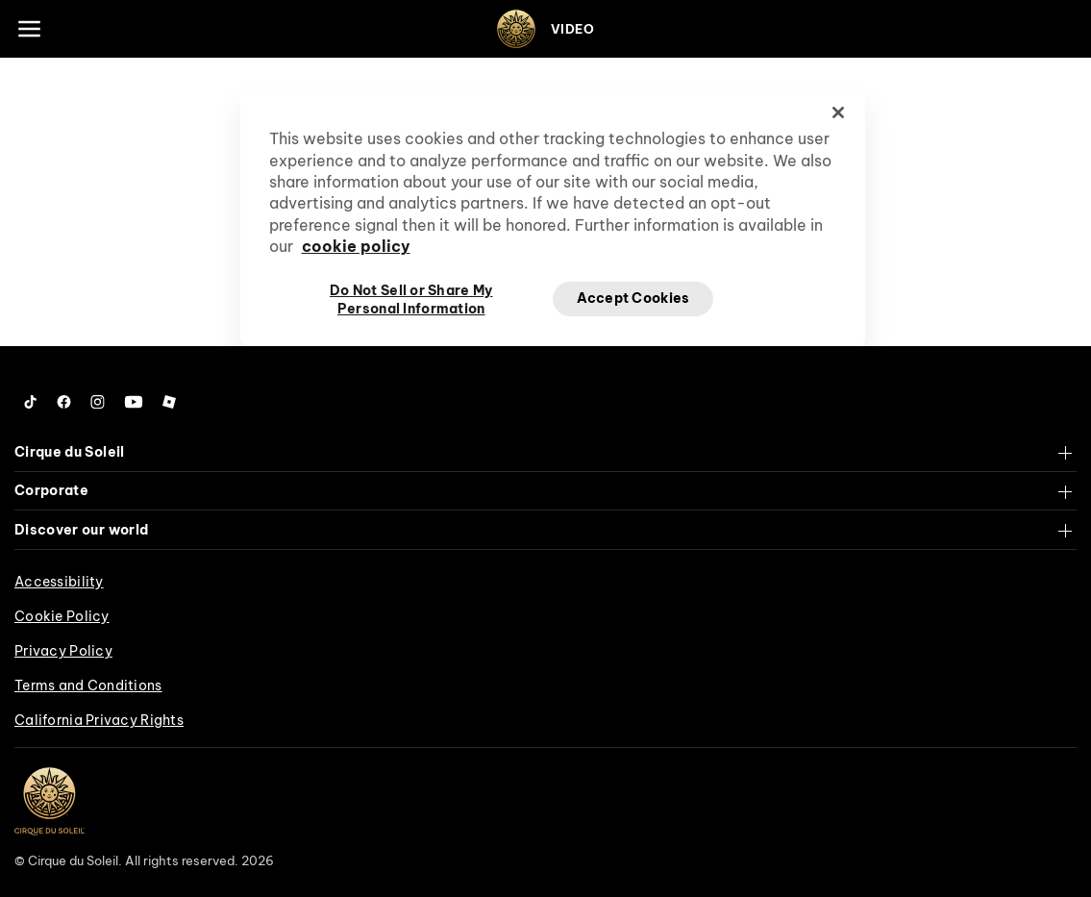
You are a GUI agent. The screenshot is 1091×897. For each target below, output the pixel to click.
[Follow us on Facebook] (64, 402)
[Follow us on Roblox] (169, 402)
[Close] (838, 112)
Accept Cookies (633, 298)
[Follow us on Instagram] (97, 402)
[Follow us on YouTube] (133, 402)
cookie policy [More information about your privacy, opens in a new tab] (356, 246)
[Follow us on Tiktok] (30, 402)
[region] (552, 217)
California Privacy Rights (99, 720)
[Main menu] (29, 29)
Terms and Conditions (88, 685)
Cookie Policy (62, 616)
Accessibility (59, 581)
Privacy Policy (63, 651)
